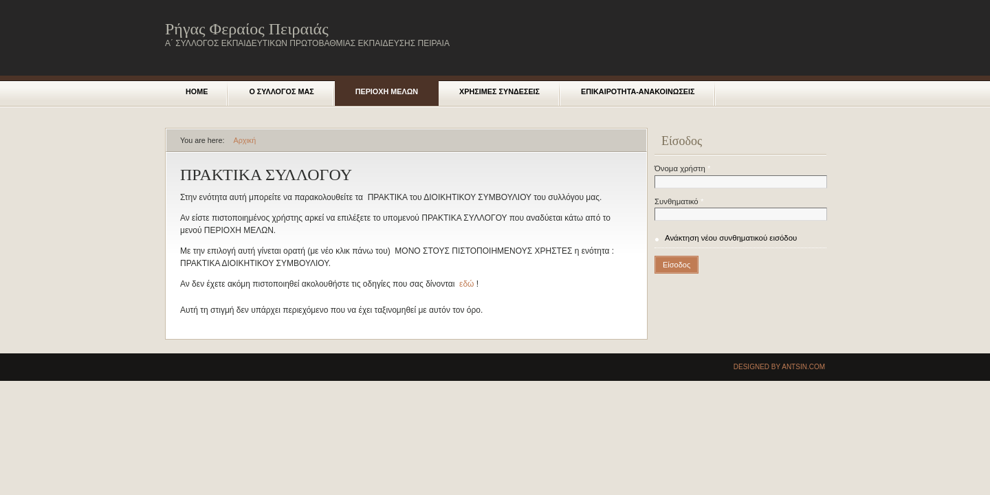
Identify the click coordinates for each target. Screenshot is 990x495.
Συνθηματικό (678, 201)
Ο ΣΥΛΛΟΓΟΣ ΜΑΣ (281, 91)
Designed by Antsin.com (779, 367)
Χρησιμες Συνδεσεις (499, 91)
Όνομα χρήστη (682, 168)
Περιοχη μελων (386, 91)
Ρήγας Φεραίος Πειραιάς (247, 29)
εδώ (466, 284)
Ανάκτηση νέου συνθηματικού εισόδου (731, 238)
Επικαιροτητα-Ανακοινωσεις (637, 91)
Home (197, 91)
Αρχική (244, 140)
